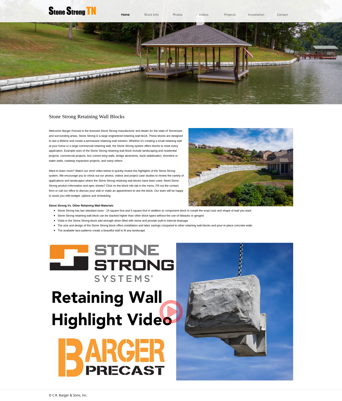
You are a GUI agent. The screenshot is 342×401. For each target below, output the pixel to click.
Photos (178, 14)
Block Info (151, 14)
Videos (204, 14)
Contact (282, 14)
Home (125, 14)
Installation (256, 14)
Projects (230, 14)
